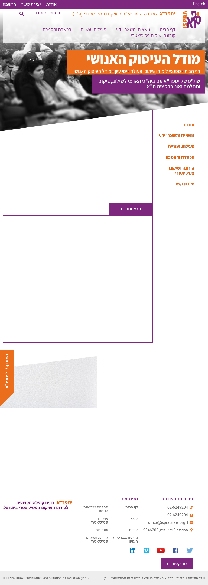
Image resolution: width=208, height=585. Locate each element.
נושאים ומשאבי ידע (133, 31)
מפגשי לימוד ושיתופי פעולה (156, 71)
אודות (51, 4)
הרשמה (9, 4)
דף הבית (168, 31)
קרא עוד (131, 208)
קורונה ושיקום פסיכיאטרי (153, 37)
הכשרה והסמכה (57, 31)
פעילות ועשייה (94, 31)
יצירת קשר (31, 4)
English (199, 4)
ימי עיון (121, 71)
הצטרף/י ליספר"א (7, 371)
